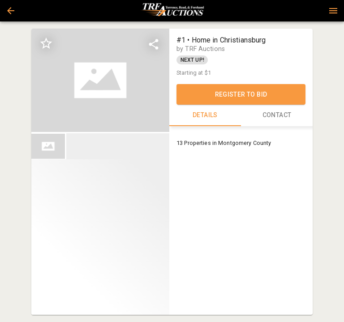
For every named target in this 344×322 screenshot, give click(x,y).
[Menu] (333, 10)
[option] (100, 80)
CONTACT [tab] (277, 115)
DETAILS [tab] (205, 115)
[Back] (11, 10)
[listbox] (100, 80)
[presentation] (172, 11)
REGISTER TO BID (240, 94)
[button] (11, 10)
